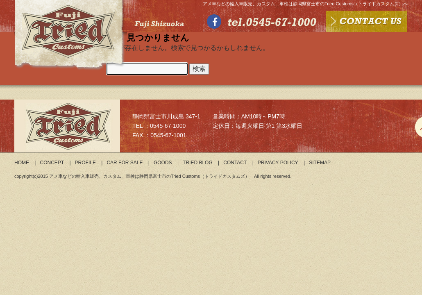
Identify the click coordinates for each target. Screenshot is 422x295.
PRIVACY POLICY (278, 163)
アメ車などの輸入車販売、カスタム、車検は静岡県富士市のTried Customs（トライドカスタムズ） (149, 176)
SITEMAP (320, 163)
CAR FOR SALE (125, 163)
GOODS (163, 163)
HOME (21, 163)
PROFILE (85, 163)
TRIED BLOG (198, 163)
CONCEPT (52, 163)
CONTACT (235, 163)
